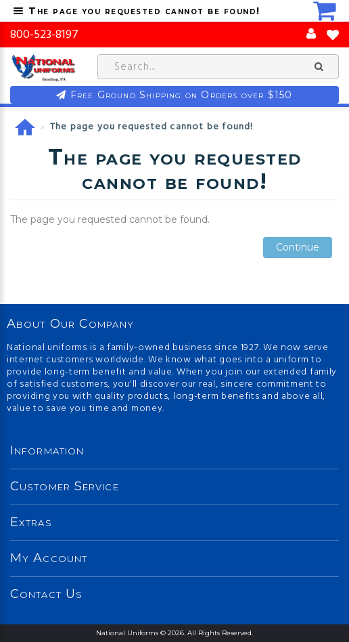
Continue (297, 247)
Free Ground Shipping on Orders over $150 (181, 95)
